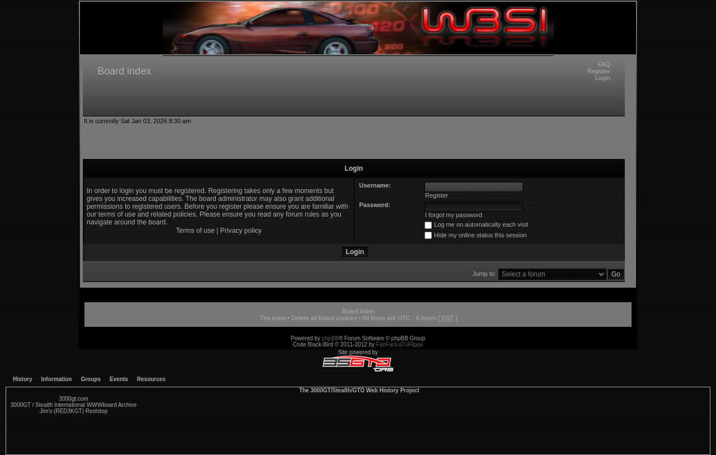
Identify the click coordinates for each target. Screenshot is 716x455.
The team (272, 318)
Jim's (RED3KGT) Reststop (73, 411)
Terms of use (195, 230)
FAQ (604, 64)
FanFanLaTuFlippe (399, 344)
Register (598, 71)
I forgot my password (453, 215)
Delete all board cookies (324, 318)
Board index (124, 71)
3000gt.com (73, 399)
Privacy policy (241, 230)
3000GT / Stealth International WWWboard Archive (73, 405)
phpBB (330, 338)
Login (602, 77)
